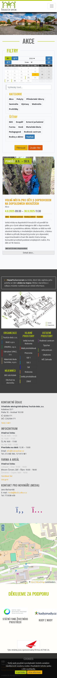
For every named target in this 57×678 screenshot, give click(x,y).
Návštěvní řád (6, 476)
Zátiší (28, 381)
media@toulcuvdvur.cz (17, 492)
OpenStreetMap (37, 582)
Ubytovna (47, 354)
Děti (7, 217)
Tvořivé (39, 217)
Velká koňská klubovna (28, 342)
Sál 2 (28, 362)
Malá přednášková (28, 348)
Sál (28, 367)
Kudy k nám (6, 422)
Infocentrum (47, 350)
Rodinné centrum (16, 217)
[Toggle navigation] (51, 6)
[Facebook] (20, 509)
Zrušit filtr (35, 148)
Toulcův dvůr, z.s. (10, 337)
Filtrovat (21, 148)
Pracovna (28, 352)
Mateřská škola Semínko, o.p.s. (10, 361)
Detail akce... (28, 252)
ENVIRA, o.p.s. (10, 346)
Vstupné (4, 479)
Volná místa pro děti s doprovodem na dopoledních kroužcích (28, 202)
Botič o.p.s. (10, 342)
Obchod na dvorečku (10, 381)
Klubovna (28, 371)
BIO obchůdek (10, 375)
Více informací (34, 672)
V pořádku (20, 672)
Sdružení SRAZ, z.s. (10, 353)
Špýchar (46, 345)
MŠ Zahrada (47, 359)
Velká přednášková (28, 376)
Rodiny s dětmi (29, 217)
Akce (7, 206)
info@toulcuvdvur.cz (15, 450)
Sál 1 (28, 357)
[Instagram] (37, 509)
